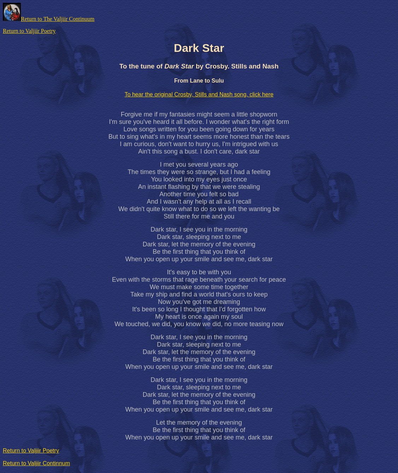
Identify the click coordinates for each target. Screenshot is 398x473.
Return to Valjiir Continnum (36, 463)
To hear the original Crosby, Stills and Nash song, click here (198, 94)
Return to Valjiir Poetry (29, 31)
